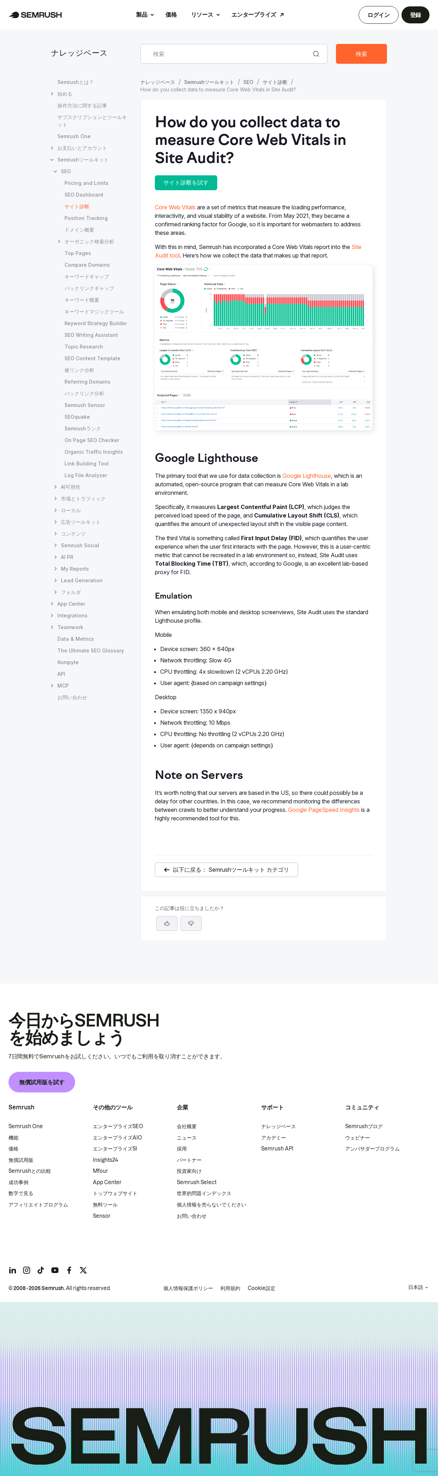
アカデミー (273, 1138)
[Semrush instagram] (26, 1270)
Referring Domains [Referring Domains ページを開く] (87, 382)
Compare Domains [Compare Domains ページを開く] (87, 265)
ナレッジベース (79, 53)
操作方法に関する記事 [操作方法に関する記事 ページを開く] (82, 105)
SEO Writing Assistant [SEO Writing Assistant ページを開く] (91, 335)
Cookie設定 (261, 1288)
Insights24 (105, 1160)
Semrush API (277, 1149)
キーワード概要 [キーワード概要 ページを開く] (81, 300)
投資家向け (189, 1171)
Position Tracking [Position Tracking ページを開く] (86, 218)
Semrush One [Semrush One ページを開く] (74, 136)
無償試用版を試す (41, 1082)
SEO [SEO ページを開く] (66, 171)
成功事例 (18, 1182)
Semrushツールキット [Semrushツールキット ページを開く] (83, 160)
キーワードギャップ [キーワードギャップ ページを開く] (86, 276)
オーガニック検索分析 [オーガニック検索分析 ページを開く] (89, 241)
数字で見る (21, 1193)
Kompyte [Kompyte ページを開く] (68, 662)
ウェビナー (357, 1138)
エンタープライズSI (115, 1149)
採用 (182, 1149)
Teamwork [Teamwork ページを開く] (70, 627)
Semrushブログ (364, 1126)
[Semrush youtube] (55, 1270)
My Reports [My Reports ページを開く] (75, 568)
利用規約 (230, 1288)
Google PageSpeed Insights (324, 809)
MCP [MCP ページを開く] (63, 685)
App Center (107, 1182)
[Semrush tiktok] (41, 1270)
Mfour (100, 1171)
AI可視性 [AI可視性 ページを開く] (70, 487)
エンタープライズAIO (117, 1138)
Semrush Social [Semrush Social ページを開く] (80, 545)
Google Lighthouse (306, 475)
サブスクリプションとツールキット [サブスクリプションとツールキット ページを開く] (92, 121)
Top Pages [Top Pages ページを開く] (77, 253)
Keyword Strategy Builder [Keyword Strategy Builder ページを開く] (95, 323)
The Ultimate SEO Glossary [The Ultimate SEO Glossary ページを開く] (90, 650)
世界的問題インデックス (204, 1193)
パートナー (189, 1160)
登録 (415, 15)
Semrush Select (197, 1182)
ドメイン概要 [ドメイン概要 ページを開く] (79, 230)
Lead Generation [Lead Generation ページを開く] (82, 580)
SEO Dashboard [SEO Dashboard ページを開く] (83, 195)
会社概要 (187, 1126)
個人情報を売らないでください (211, 1205)
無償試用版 (21, 1160)
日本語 (415, 1287)
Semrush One (26, 1126)
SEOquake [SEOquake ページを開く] (77, 417)
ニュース (187, 1138)
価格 (170, 14)
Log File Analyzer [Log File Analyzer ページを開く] (85, 475)
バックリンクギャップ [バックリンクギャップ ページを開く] (89, 288)
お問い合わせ (192, 1216)
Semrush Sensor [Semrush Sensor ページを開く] (84, 405)
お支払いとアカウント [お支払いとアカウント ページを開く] (82, 148)
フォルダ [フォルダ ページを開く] (71, 592)
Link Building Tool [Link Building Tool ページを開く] (86, 463)
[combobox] (226, 54)
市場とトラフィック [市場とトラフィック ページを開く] (83, 498)
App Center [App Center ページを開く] (71, 603)
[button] (191, 923)
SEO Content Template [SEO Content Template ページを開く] (92, 358)
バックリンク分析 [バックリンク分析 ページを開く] (84, 393)
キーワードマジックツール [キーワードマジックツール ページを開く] (94, 312)
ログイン (378, 15)
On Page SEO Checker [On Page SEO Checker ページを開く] (91, 440)
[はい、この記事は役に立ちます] (167, 923)
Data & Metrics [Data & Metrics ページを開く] (75, 639)
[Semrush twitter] (83, 1270)
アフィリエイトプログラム (38, 1205)
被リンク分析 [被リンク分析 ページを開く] (79, 370)
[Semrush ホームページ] (35, 15)
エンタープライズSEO (118, 1126)
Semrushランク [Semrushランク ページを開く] (82, 428)
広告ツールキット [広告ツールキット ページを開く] (81, 522)
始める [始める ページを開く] (64, 93)
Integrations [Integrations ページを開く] (72, 615)
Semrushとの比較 (30, 1171)
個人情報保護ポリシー (188, 1288)
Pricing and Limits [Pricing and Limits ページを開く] (86, 183)
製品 (141, 14)
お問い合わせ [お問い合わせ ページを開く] (72, 697)
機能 (13, 1138)
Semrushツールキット (209, 82)
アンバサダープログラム (372, 1149)
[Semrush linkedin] (12, 1270)
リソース (202, 14)
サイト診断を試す (186, 182)
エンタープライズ (253, 14)
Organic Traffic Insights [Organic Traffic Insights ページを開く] (93, 452)
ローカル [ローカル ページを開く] (71, 510)
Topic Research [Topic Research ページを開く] (83, 347)
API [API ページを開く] (61, 674)
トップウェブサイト (115, 1193)
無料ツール (105, 1205)
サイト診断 (275, 82)
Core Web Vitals (175, 207)
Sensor (102, 1216)
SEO (248, 82)
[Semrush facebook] (69, 1270)
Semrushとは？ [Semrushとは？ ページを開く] (75, 82)
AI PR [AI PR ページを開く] (67, 557)
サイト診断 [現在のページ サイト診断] (76, 206)
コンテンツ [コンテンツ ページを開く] (73, 533)
